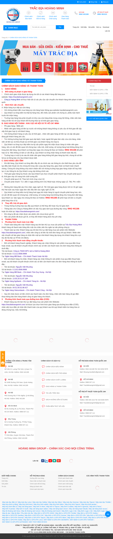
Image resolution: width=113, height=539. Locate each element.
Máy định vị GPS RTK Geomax (13, 517)
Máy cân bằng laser (25, 506)
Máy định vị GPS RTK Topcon (35, 517)
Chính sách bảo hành (53, 366)
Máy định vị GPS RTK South (77, 517)
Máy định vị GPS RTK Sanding (13, 515)
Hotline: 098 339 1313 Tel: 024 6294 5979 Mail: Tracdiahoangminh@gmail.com (94, 400)
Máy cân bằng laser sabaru (39, 509)
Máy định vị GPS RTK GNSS (44, 513)
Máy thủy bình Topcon (72, 504)
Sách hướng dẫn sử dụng (55, 399)
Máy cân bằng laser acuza (98, 509)
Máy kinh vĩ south (22, 509)
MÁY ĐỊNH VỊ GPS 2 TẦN (99, 93)
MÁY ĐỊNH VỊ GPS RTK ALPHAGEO (15, 522)
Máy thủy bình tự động (10, 504)
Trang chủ (76, 27)
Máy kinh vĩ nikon (39, 506)
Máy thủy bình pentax (88, 504)
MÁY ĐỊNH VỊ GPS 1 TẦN (99, 90)
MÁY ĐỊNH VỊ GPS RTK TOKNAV (81, 520)
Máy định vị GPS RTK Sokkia (87, 513)
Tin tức (92, 86)
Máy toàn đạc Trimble (103, 502)
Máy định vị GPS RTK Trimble (65, 513)
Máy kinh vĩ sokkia (67, 506)
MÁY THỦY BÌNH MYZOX (38, 522)
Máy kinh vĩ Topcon (53, 506)
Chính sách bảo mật (64, 486)
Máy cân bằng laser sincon (58, 509)
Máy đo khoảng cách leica (11, 511)
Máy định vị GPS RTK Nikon (56, 517)
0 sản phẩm (82, 2)
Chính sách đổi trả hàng (54, 373)
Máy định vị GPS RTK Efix (77, 515)
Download (106, 27)
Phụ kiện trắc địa (27, 513)
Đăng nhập (93, 2)
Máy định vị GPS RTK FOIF (96, 515)
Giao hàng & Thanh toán (54, 386)
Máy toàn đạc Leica (24, 502)
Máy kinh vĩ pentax (8, 509)
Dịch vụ (98, 27)
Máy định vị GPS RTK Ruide (98, 517)
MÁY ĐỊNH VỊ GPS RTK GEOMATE (56, 520)
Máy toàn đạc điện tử (9, 502)
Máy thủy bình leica (25, 504)
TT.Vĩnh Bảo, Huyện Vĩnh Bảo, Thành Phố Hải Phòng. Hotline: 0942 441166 (19, 435)
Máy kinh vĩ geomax (81, 506)
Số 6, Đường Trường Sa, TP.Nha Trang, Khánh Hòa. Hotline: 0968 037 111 (18, 422)
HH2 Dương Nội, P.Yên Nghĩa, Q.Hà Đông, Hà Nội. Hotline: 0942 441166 (19, 395)
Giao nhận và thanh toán (38, 481)
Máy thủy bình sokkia (41, 504)
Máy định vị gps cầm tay (102, 511)
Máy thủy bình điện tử (9, 506)
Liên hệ (107, 31)
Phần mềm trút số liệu (53, 406)
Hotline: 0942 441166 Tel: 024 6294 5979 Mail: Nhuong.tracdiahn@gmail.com (94, 369)
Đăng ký (104, 2)
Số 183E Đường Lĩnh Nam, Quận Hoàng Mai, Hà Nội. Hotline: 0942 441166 (18, 382)
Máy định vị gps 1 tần (85, 511)
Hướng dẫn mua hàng (37, 478)
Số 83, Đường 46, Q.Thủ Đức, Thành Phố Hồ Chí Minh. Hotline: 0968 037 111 (18, 409)
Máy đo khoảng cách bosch (51, 511)
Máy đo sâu (6, 513)
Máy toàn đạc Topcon (87, 502)
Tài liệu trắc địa (50, 392)
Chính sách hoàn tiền (65, 489)
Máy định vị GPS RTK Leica (33, 520)
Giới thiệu (84, 27)
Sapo (89, 536)
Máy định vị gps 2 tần (69, 511)
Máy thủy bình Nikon (57, 504)
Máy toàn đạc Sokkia (40, 502)
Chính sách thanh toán (65, 478)
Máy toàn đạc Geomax (71, 502)
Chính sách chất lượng (54, 379)
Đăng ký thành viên (36, 486)
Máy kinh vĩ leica (95, 506)
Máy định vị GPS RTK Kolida (12, 520)
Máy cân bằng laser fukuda (78, 509)
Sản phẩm (91, 27)
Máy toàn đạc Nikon (55, 502)
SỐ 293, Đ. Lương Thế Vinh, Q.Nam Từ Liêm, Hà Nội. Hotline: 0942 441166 (18, 369)
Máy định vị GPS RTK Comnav (55, 515)
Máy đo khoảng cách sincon (30, 511)
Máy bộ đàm (15, 513)
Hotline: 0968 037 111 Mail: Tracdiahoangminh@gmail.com (92, 382)
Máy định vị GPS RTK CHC (34, 515)
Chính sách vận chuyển (65, 481)
